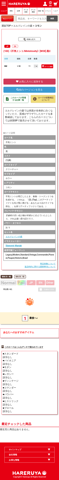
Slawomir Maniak (14, 245)
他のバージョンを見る (29, 89)
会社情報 (13, 454)
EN (15, 46)
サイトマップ (15, 449)
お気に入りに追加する (29, 81)
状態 (6, 59)
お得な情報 (14, 460)
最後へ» (33, 318)
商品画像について (48, 264)
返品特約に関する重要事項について (40, 267)
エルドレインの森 (14, 236)
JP (7, 46)
